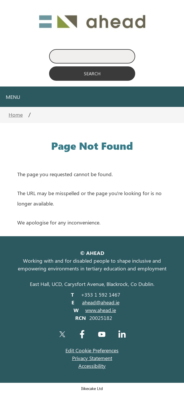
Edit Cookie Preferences (92, 350)
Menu (13, 96)
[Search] (92, 73)
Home (16, 114)
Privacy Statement (92, 358)
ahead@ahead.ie (100, 302)
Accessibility (92, 365)
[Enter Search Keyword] (92, 56)
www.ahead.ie (100, 310)
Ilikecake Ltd (92, 388)
